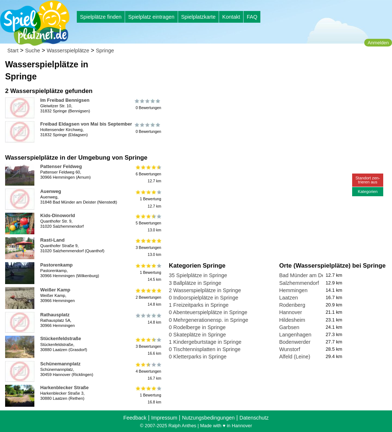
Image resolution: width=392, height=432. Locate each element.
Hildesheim (292, 320)
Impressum (164, 418)
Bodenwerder (294, 342)
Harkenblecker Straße (64, 387)
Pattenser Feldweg (61, 166)
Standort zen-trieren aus (367, 180)
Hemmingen (293, 290)
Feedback (134, 418)
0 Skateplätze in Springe (197, 335)
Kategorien (367, 191)
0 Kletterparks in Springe (198, 357)
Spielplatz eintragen (151, 17)
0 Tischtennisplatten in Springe (205, 349)
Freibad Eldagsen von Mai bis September (86, 124)
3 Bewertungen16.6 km (148, 346)
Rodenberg (292, 305)
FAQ (252, 17)
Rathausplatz (54, 314)
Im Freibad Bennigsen (65, 100)
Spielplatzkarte (198, 17)
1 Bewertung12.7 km (148, 199)
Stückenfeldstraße (60, 338)
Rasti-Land (52, 240)
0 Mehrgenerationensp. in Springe (208, 320)
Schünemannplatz (60, 363)
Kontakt (231, 17)
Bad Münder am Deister (307, 275)
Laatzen (288, 298)
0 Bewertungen (148, 104)
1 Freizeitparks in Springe (199, 305)
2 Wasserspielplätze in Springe (205, 290)
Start (12, 50)
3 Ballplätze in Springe (195, 283)
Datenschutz (254, 418)
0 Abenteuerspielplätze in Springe (208, 312)
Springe (105, 50)
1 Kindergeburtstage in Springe (205, 342)
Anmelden (378, 42)
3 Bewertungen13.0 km (148, 248)
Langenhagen (295, 335)
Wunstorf (289, 349)
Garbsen (289, 327)
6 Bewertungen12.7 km (148, 174)
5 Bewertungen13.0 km (148, 223)
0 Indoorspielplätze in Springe (203, 298)
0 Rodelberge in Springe (197, 327)
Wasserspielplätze (68, 50)
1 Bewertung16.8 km (148, 395)
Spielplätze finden (101, 17)
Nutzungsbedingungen (208, 418)
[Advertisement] (252, 70)
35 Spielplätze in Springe (198, 275)
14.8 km (148, 318)
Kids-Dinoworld (57, 215)
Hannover (290, 312)
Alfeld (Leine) (294, 357)
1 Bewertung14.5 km (148, 273)
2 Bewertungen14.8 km (148, 297)
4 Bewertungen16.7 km (148, 371)
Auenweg (50, 191)
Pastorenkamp (56, 265)
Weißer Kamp (55, 290)
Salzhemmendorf (299, 283)
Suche (32, 50)
